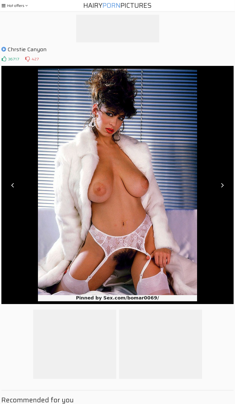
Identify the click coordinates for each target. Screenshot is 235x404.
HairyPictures (117, 5)
